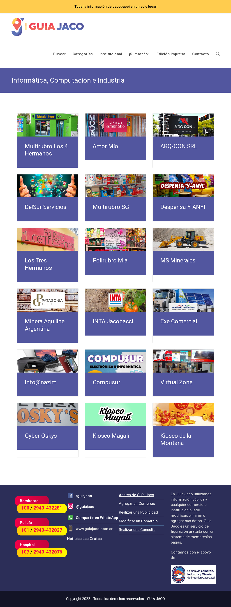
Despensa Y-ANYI (182, 207)
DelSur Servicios (45, 207)
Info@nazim (41, 382)
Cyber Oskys (41, 435)
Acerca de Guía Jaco (136, 495)
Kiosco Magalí (111, 435)
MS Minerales (177, 260)
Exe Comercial (178, 321)
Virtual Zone (176, 382)
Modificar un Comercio (138, 521)
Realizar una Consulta (137, 529)
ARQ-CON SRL (178, 146)
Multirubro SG (111, 207)
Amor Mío (105, 146)
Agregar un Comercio (137, 503)
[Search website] (218, 54)
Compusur (106, 382)
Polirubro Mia (110, 260)
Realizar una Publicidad (138, 512)
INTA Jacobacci (113, 321)
